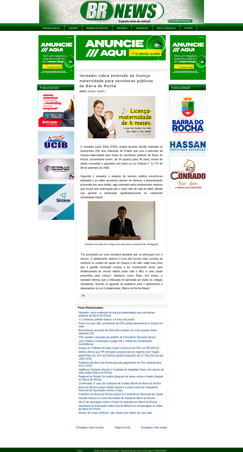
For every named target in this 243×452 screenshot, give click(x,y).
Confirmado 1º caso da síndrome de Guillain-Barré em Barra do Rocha (119, 383)
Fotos (188, 28)
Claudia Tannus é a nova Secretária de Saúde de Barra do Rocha (116, 398)
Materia (122, 28)
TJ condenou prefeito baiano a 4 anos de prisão (106, 319)
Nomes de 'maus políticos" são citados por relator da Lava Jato (115, 412)
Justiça (91, 91)
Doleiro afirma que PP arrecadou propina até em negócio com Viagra (118, 351)
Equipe (73, 28)
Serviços (142, 28)
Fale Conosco (166, 28)
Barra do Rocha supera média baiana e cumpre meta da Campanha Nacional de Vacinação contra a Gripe (118, 389)
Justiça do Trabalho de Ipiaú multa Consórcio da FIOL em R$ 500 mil (118, 348)
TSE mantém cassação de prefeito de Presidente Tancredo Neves (117, 337)
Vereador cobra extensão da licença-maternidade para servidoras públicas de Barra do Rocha (116, 81)
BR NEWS (88, 450)
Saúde (100, 91)
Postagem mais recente (90, 427)
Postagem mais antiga (154, 427)
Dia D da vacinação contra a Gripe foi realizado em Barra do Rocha (117, 402)
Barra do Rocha (97, 28)
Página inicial (51, 28)
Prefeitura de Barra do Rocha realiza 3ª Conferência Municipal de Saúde (120, 394)
